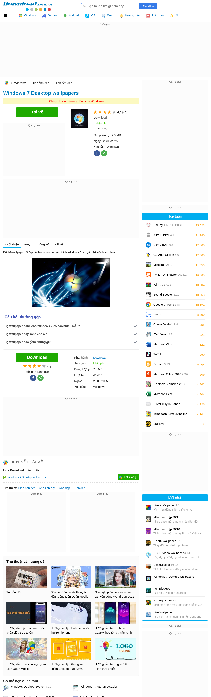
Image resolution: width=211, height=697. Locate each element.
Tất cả (7, 15)
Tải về (59, 244)
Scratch (161, 364)
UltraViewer (163, 244)
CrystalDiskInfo (165, 324)
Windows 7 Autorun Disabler (98, 686)
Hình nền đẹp (63, 83)
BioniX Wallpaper (167, 541)
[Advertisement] (105, 54)
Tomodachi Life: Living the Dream (170, 415)
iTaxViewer (162, 334)
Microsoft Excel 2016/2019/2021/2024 (167, 395)
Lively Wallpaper (166, 505)
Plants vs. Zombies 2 (170, 384)
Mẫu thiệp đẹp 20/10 (166, 529)
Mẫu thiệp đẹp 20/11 (166, 517)
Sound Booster (166, 294)
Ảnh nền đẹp (47, 488)
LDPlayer (159, 423)
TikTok (157, 354)
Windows (20, 83)
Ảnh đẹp (64, 488)
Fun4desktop (161, 588)
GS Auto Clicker (166, 254)
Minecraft (162, 264)
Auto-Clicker (163, 234)
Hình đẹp (79, 488)
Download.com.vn (6, 83)
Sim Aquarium (164, 600)
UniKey (167, 226)
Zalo (159, 314)
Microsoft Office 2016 (170, 375)
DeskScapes (165, 564)
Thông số (42, 244)
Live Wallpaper (163, 612)
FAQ (27, 244)
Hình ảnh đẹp (40, 83)
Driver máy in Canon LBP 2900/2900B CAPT (169, 405)
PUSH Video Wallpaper (171, 552)
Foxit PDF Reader (170, 274)
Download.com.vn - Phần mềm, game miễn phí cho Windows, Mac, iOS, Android (27, 6)
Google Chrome (166, 304)
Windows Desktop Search (31, 686)
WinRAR (162, 284)
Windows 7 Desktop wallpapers (173, 576)
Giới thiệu (12, 244)
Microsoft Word (167, 346)
